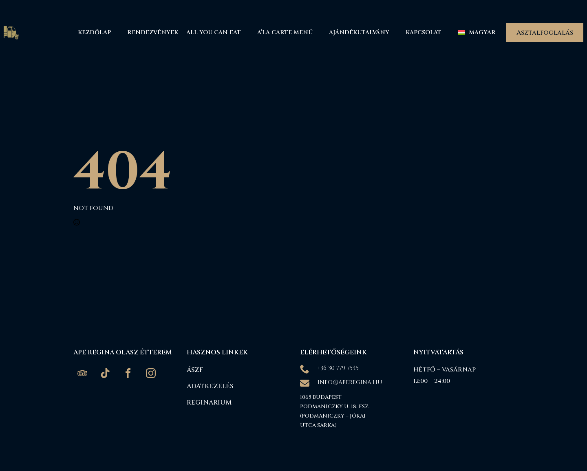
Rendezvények (152, 32)
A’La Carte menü (285, 32)
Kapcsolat (423, 32)
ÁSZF (195, 369)
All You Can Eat (213, 32)
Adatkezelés (210, 386)
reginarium (209, 402)
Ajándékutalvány (359, 32)
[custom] (82, 373)
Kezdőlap (94, 32)
